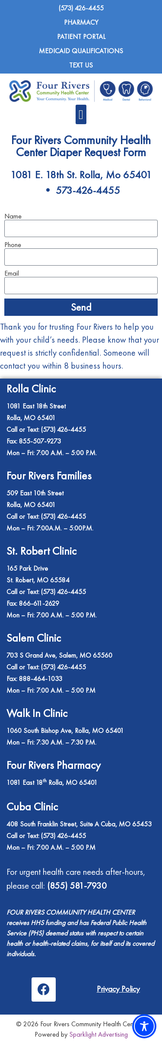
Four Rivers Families (49, 475)
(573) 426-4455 (63, 591)
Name (13, 216)
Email (11, 273)
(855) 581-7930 (77, 885)
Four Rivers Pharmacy (53, 765)
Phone (12, 244)
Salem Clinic (33, 637)
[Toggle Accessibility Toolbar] (144, 1026)
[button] (81, 114)
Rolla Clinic (31, 388)
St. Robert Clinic (41, 550)
